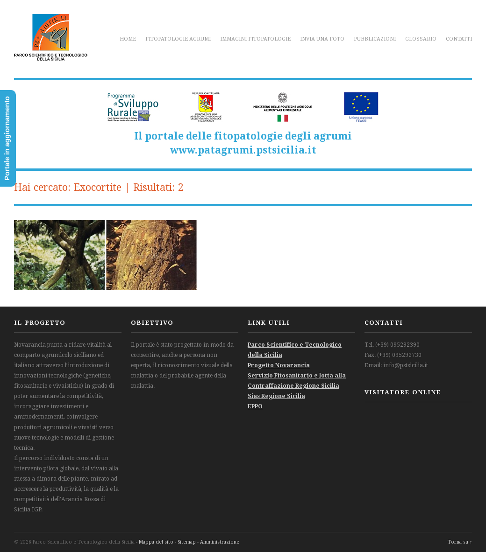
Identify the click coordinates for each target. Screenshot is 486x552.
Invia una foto (322, 39)
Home (128, 39)
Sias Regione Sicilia (276, 396)
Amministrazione (219, 542)
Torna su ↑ (460, 542)
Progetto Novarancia (279, 365)
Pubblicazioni (375, 39)
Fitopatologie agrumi (178, 39)
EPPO (255, 406)
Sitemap (187, 542)
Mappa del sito (156, 542)
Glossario (420, 39)
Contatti (459, 39)
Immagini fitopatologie (255, 39)
